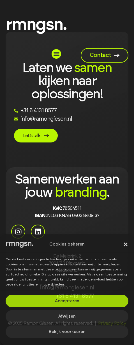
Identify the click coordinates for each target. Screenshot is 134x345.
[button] (125, 244)
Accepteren (67, 301)
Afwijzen (67, 316)
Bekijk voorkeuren (67, 332)
